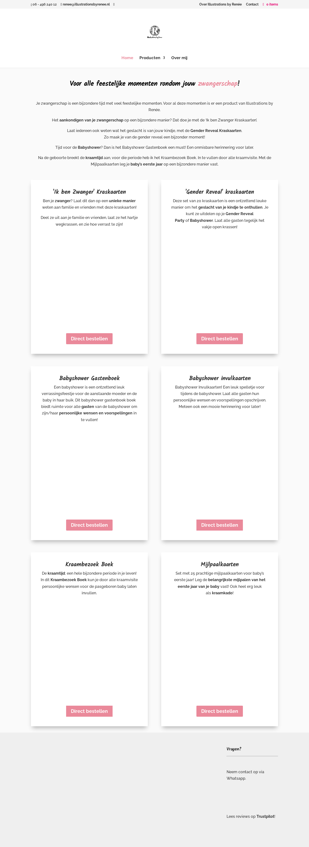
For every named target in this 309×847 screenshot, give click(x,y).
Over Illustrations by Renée (220, 4)
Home (127, 58)
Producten (149, 58)
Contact (252, 4)
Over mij (179, 58)
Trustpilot (265, 816)
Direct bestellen (89, 339)
